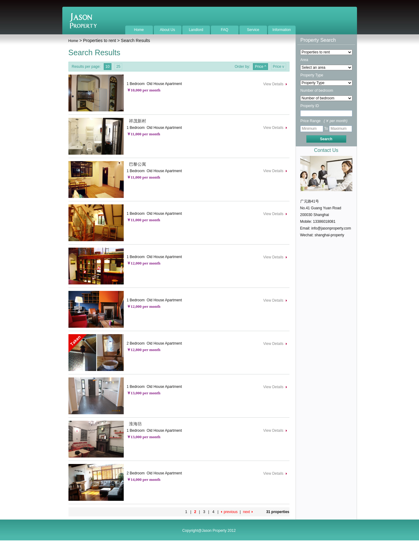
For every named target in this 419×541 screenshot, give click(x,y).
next (246, 512)
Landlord (196, 30)
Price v (278, 66)
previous (231, 512)
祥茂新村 (136, 120)
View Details (273, 84)
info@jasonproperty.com (331, 228)
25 (118, 66)
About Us (167, 30)
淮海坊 (134, 423)
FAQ (224, 30)
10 (108, 66)
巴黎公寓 (136, 164)
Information (281, 30)
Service (253, 30)
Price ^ (260, 66)
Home (139, 30)
